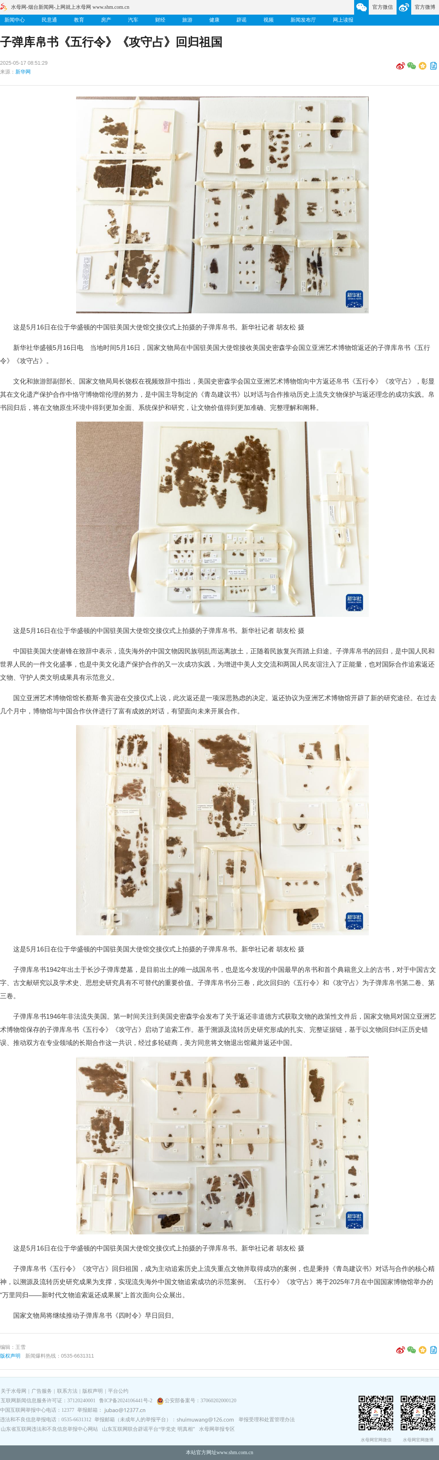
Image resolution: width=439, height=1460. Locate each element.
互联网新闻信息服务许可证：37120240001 (48, 1400)
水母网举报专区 (217, 1429)
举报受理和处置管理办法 (267, 1419)
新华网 (23, 72)
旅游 (187, 20)
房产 (106, 20)
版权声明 (10, 1356)
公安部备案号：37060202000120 (200, 1400)
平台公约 (118, 1391)
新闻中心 (14, 20)
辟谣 (241, 20)
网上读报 (343, 20)
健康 (214, 20)
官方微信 (382, 7)
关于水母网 (14, 1391)
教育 (79, 20)
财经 (160, 20)
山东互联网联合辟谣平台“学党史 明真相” (148, 1429)
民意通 (49, 20)
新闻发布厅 (303, 20)
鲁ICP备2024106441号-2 (126, 1400)
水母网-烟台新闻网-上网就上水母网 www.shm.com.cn (70, 7)
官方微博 (425, 7)
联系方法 (67, 1391)
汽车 (133, 20)
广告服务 (41, 1391)
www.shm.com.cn (235, 1452)
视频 (268, 20)
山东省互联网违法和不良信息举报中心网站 (49, 1429)
